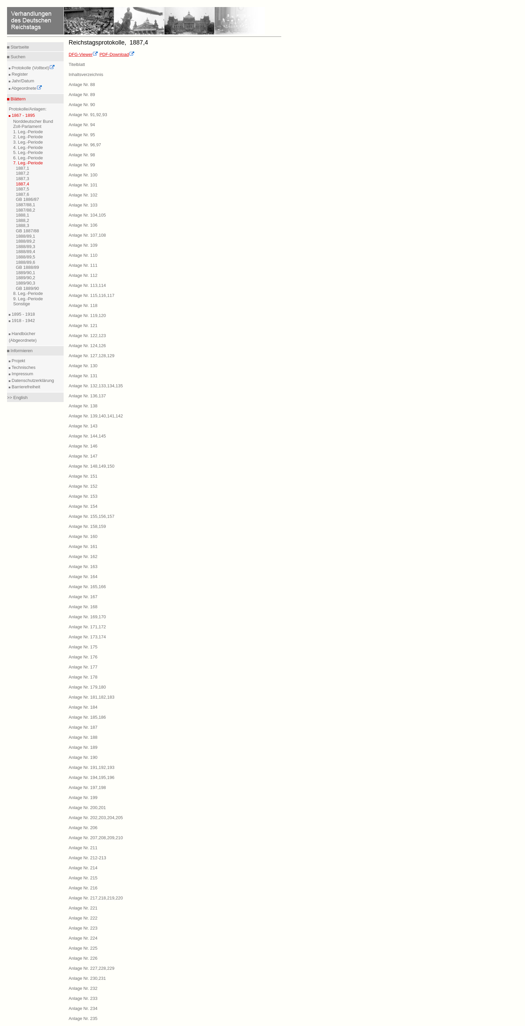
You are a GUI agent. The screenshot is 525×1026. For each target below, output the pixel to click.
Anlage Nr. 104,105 (87, 215)
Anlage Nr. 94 (82, 124)
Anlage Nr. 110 (83, 255)
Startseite (19, 47)
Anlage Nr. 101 (83, 184)
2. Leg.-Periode (28, 136)
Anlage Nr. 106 (83, 225)
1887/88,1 (25, 204)
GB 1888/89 (27, 267)
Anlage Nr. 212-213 (87, 857)
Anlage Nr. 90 (82, 104)
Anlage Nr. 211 (83, 847)
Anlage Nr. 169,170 (87, 616)
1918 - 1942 (22, 320)
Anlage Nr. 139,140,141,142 (96, 415)
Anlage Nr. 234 (83, 1008)
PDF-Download (117, 54)
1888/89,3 (25, 246)
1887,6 (22, 194)
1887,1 (22, 168)
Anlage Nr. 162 (83, 556)
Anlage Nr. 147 (83, 456)
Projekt (17, 360)
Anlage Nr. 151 (83, 476)
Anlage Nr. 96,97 (85, 144)
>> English (17, 397)
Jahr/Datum (22, 80)
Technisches (22, 367)
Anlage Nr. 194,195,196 (92, 777)
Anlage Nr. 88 (82, 84)
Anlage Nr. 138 (83, 405)
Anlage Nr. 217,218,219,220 (96, 897)
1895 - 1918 (22, 314)
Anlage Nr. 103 (83, 205)
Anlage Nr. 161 (83, 546)
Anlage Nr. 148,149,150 (92, 466)
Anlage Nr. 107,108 (87, 235)
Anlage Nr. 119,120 (87, 315)
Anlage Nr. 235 (83, 1018)
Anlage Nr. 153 (83, 496)
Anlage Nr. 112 (83, 275)
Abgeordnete (26, 88)
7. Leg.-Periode (28, 162)
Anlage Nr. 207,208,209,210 (96, 837)
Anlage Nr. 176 (83, 656)
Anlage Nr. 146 (83, 446)
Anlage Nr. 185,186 (87, 717)
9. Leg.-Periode (28, 298)
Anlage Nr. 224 (83, 938)
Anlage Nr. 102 (83, 195)
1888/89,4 (25, 251)
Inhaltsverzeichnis (86, 74)
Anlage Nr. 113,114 (87, 285)
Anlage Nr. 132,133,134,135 (96, 385)
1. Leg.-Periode (28, 131)
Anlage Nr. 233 (83, 998)
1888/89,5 (25, 256)
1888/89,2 (25, 241)
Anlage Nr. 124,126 (87, 345)
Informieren (20, 350)
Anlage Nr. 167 (83, 596)
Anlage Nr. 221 (83, 908)
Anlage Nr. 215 (83, 877)
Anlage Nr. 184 (83, 707)
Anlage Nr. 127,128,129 (92, 355)
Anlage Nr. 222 (83, 918)
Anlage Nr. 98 (82, 154)
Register (19, 74)
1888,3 (22, 225)
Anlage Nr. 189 (83, 747)
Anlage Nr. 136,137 (87, 395)
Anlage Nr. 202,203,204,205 (96, 817)
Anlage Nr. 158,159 (87, 526)
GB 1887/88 (27, 230)
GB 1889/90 (27, 288)
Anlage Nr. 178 (83, 677)
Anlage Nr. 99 (82, 164)
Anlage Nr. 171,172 (87, 626)
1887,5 (22, 188)
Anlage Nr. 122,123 (87, 335)
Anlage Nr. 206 (83, 827)
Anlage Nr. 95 (82, 134)
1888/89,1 (25, 236)
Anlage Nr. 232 (83, 988)
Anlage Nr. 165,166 (87, 586)
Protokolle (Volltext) (32, 67)
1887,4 (22, 183)
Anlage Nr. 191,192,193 (92, 767)
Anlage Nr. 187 (83, 727)
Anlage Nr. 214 (83, 867)
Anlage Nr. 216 (83, 887)
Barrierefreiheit (25, 386)
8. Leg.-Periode (28, 293)
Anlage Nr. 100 (83, 174)
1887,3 (22, 178)
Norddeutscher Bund (33, 121)
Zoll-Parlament (27, 126)
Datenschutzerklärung (32, 380)
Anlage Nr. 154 (83, 506)
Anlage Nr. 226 (83, 958)
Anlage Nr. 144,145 (87, 436)
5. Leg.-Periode (28, 152)
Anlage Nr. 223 (83, 928)
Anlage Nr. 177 (83, 666)
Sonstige (21, 303)
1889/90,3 (25, 283)
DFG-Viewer (83, 54)
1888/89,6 (25, 262)
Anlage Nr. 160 (83, 536)
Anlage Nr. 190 (83, 757)
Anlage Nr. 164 (83, 576)
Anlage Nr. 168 (83, 606)
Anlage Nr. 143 (83, 425)
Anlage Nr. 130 (83, 365)
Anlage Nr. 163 (83, 566)
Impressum (21, 373)
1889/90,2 (25, 277)
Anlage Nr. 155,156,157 (92, 516)
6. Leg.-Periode (28, 157)
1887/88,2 (25, 210)
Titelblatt (77, 64)
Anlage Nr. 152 (83, 486)
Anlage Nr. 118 (83, 305)
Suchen (17, 56)
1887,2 (22, 173)
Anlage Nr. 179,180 (87, 687)
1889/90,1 (25, 272)
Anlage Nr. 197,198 (87, 787)
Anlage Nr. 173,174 (87, 636)
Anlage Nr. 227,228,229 (92, 968)
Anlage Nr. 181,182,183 (92, 697)
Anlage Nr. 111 (83, 265)
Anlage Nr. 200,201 (87, 807)
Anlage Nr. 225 (83, 948)
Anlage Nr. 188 (83, 737)
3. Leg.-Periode (28, 142)
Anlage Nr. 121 (83, 325)
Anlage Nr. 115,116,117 (92, 295)
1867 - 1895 (22, 115)
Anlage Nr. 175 (83, 646)
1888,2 (22, 220)
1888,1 (22, 215)
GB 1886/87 (27, 199)
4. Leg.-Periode (28, 147)
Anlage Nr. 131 (83, 375)
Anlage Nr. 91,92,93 (88, 114)
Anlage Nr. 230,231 (87, 978)
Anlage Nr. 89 (82, 94)
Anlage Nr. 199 (83, 797)
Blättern (17, 98)
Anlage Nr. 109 (83, 245)
